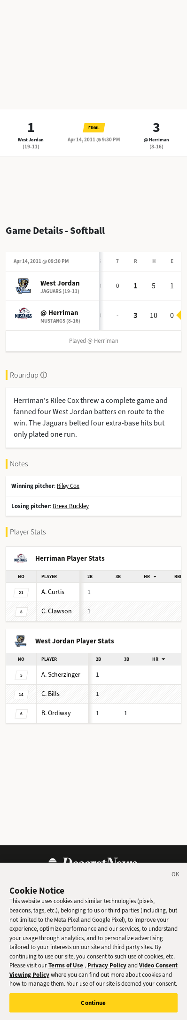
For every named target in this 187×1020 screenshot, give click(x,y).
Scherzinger (60, 674)
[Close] (175, 883)
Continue (93, 1010)
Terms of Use (65, 972)
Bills (50, 693)
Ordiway (56, 713)
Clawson (56, 611)
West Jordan (31, 140)
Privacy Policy (106, 972)
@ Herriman (156, 140)
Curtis (52, 591)
